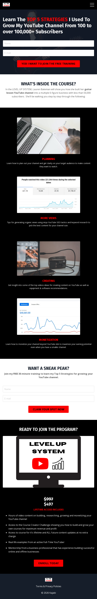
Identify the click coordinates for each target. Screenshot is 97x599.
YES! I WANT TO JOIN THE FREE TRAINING (48, 63)
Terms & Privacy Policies (48, 586)
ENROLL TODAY (48, 563)
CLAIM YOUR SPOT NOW (48, 409)
